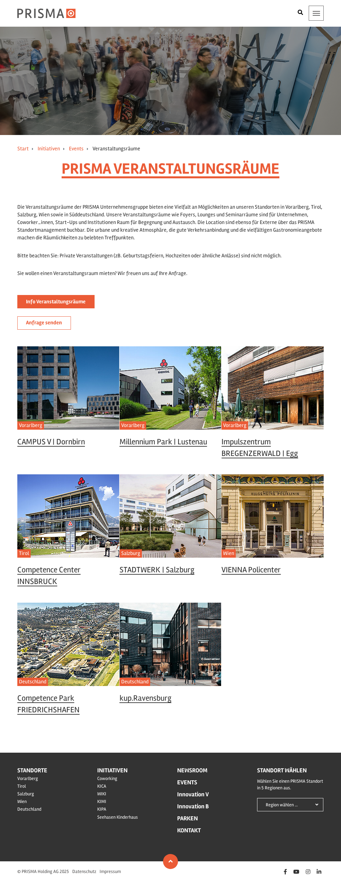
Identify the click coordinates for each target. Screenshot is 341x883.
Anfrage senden (44, 322)
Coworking (107, 778)
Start (23, 148)
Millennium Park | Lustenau (163, 442)
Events (76, 148)
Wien (228, 553)
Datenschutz (84, 871)
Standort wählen (282, 770)
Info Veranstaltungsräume (56, 301)
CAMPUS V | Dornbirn (51, 442)
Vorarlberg (133, 425)
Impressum (110, 871)
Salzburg (25, 794)
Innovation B (193, 806)
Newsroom (192, 770)
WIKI (101, 794)
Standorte (32, 770)
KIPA (101, 809)
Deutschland (32, 681)
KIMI (101, 801)
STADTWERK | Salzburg (157, 570)
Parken (187, 818)
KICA (101, 786)
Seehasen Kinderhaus (117, 817)
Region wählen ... (282, 805)
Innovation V (193, 794)
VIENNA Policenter (251, 570)
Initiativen (49, 148)
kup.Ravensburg (145, 698)
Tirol (21, 786)
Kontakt (189, 830)
